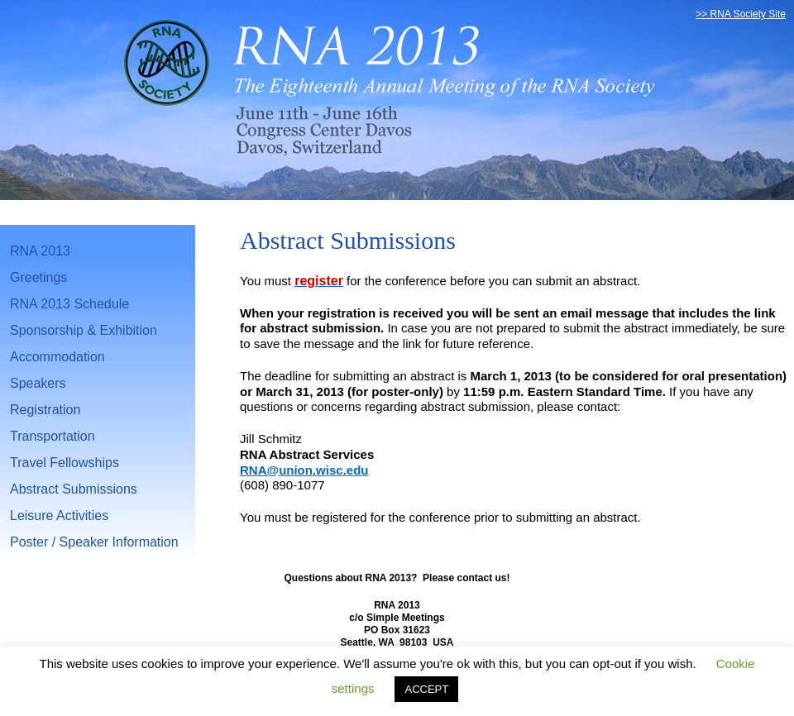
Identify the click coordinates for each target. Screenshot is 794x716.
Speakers (38, 383)
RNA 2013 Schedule (69, 304)
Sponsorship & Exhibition (83, 330)
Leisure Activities (59, 515)
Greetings (38, 277)
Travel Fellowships (64, 463)
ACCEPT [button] (426, 689)
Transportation (52, 436)
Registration (45, 410)
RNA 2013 (40, 251)
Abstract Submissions (73, 489)
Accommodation (57, 357)
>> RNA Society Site (741, 14)
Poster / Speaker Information (94, 542)
